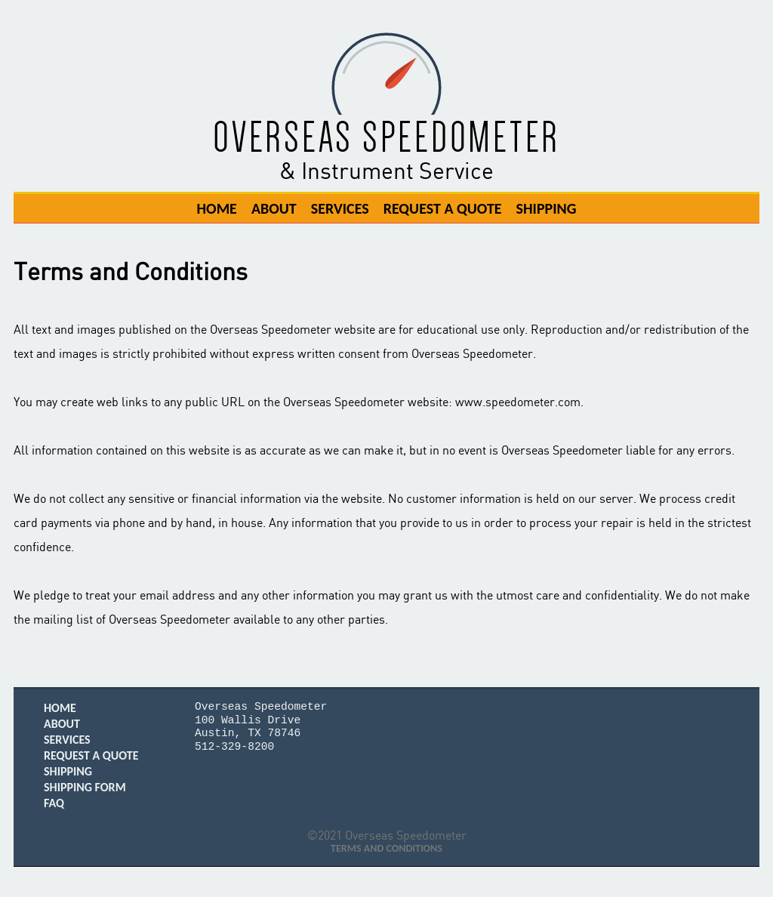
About (274, 208)
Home (216, 208)
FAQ (54, 803)
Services (340, 208)
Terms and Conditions (386, 848)
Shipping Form (85, 787)
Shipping (546, 208)
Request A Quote (442, 208)
